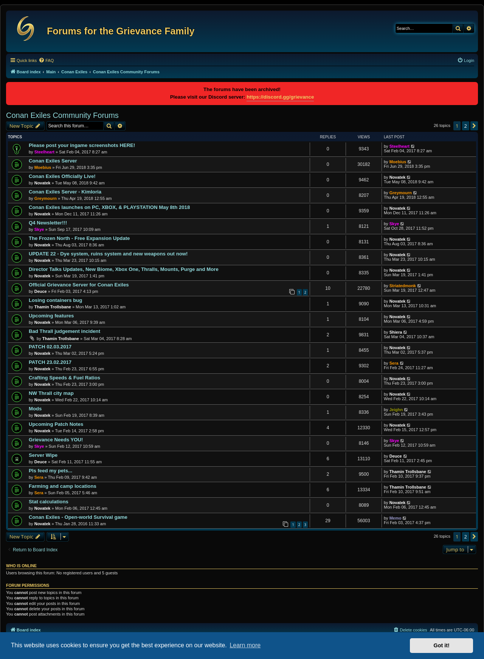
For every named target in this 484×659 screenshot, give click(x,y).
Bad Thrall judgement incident (64, 331)
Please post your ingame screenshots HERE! (82, 145)
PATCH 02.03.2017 (50, 347)
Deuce (40, 291)
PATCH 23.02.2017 (50, 362)
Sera (394, 363)
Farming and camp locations (62, 486)
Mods (35, 408)
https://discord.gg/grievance (280, 97)
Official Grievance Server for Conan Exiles (79, 285)
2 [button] (465, 125)
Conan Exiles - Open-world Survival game (78, 517)
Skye (39, 229)
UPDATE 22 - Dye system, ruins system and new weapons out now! (108, 254)
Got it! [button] (442, 645)
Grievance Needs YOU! (56, 439)
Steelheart (44, 152)
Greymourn (45, 198)
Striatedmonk (402, 285)
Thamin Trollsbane (52, 307)
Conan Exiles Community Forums (62, 115)
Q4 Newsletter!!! (48, 223)
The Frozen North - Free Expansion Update (79, 238)
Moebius (42, 167)
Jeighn (396, 409)
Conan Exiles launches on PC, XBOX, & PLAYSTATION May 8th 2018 (109, 207)
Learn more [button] (245, 645)
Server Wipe (43, 455)
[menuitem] (46, 60)
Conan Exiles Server (53, 161)
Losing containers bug (55, 300)
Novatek (42, 183)
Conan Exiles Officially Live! (62, 176)
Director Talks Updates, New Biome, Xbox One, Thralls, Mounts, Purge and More (124, 269)
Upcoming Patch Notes (56, 424)
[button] (474, 125)
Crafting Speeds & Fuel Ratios (64, 378)
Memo (395, 518)
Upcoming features (51, 316)
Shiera (395, 332)
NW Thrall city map (51, 393)
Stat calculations (48, 501)
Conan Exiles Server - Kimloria (65, 192)
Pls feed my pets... (50, 470)
